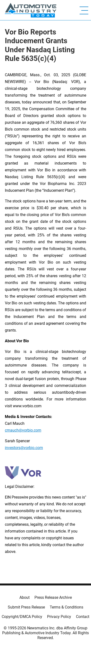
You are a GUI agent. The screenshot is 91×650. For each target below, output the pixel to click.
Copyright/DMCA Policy (22, 616)
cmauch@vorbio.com (23, 430)
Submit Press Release (26, 607)
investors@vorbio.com (24, 447)
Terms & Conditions (66, 607)
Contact (82, 616)
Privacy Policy (59, 616)
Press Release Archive (53, 597)
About (24, 597)
